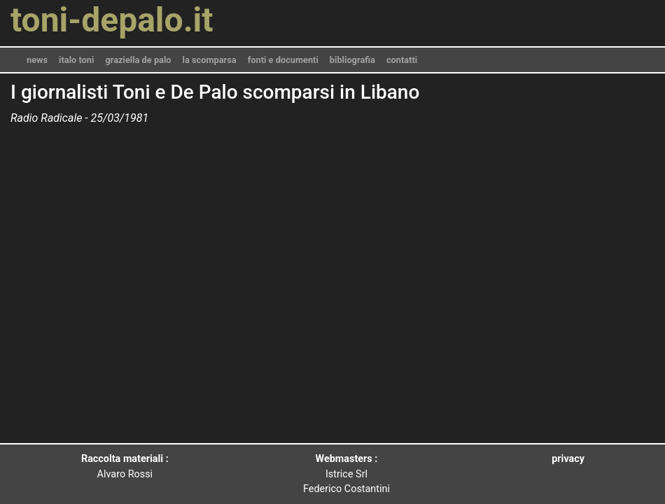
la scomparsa (210, 60)
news (37, 60)
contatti (401, 60)
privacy (568, 459)
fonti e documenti (283, 60)
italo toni (76, 60)
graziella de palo (138, 60)
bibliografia (352, 60)
